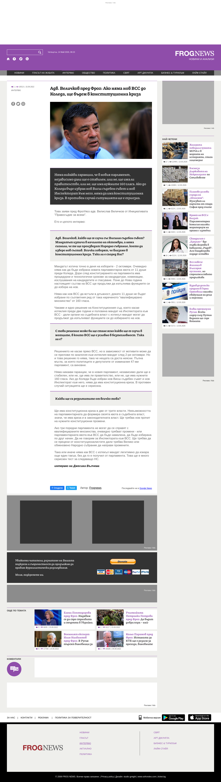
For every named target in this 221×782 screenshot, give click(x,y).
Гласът (84, 738)
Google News (146, 488)
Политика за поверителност (73, 718)
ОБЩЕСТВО (88, 73)
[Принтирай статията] (23, 104)
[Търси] (40, 52)
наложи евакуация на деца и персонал (201, 291)
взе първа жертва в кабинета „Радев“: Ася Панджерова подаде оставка (200, 246)
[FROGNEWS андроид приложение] (173, 717)
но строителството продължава (200, 269)
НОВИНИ (19, 73)
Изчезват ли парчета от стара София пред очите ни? (200, 200)
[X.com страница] (21, 58)
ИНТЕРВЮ (68, 73)
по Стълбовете (199, 173)
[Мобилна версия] (150, 717)
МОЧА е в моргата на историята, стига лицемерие (201, 152)
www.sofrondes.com (147, 776)
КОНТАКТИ (26, 718)
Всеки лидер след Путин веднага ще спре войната (200, 315)
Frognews (95, 488)
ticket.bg (162, 776)
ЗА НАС (11, 718)
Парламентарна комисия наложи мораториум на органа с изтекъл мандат (200, 224)
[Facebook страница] (14, 58)
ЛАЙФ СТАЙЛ (199, 73)
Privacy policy (107, 776)
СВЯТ (126, 73)
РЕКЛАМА (43, 718)
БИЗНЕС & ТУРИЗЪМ (172, 73)
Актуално (86, 749)
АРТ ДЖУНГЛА (145, 73)
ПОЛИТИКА (109, 73)
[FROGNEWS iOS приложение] (200, 717)
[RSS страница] (27, 58)
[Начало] (8, 58)
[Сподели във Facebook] (13, 104)
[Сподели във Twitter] (18, 104)
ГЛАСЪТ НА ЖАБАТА (43, 73)
